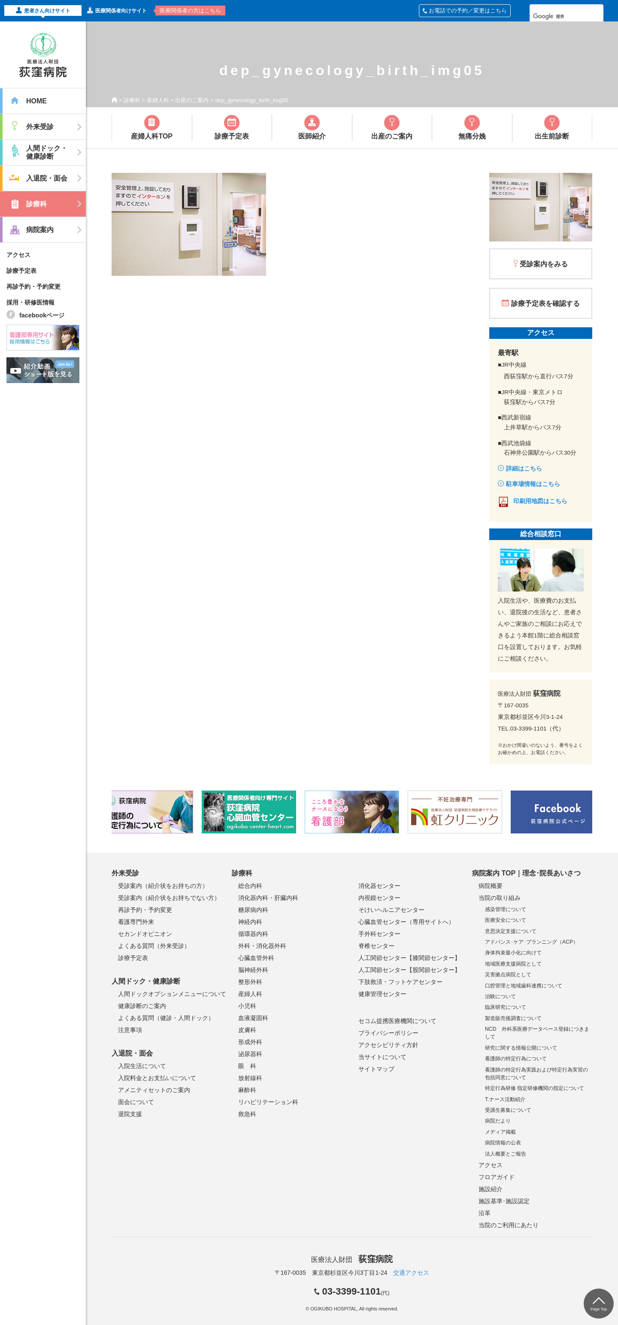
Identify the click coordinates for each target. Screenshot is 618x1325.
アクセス (18, 254)
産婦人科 (158, 100)
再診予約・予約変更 (33, 286)
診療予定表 (21, 270)
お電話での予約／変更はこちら (465, 10)
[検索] (555, 16)
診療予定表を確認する (545, 303)
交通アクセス (411, 1272)
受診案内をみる (544, 264)
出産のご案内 (192, 100)
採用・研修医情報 (30, 302)
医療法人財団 (352, 1259)
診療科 (132, 100)
